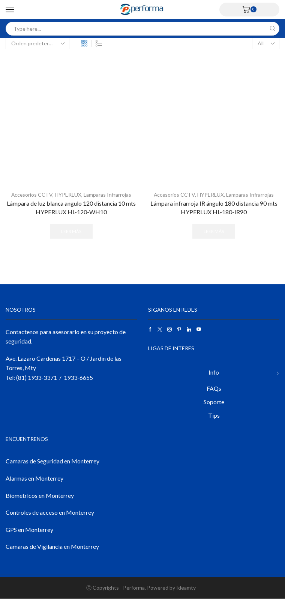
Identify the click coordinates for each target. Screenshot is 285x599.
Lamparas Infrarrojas (108, 194)
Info (213, 372)
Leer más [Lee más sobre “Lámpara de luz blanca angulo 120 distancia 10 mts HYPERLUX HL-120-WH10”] (71, 231)
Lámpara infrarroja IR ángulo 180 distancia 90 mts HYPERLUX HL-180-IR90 (214, 207)
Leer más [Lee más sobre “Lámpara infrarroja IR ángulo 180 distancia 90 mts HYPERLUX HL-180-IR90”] (214, 231)
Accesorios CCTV (32, 194)
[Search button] (272, 28)
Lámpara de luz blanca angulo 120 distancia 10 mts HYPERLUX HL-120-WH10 (71, 207)
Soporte (214, 402)
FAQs (214, 388)
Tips (214, 415)
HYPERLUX (68, 194)
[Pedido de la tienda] (37, 43)
